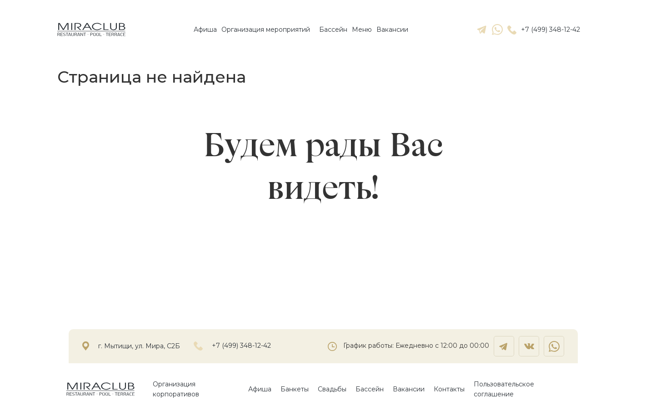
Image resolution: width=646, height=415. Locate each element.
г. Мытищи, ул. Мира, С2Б (139, 346)
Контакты (449, 389)
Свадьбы (332, 389)
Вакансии (392, 29)
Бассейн (333, 29)
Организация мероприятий (265, 29)
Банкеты (294, 389)
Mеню (362, 29)
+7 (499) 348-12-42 (543, 29)
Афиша (205, 29)
